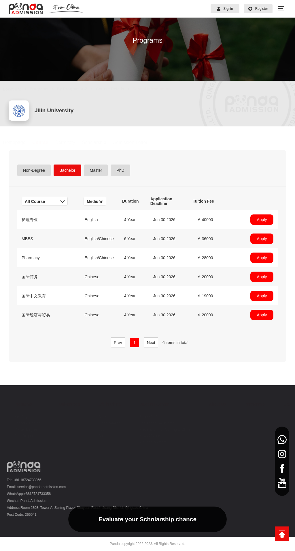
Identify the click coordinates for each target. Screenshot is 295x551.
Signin (225, 9)
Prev (118, 342)
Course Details (115, 89)
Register (258, 9)
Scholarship (100, 142)
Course (46, 142)
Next (151, 342)
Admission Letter (136, 142)
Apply (262, 219)
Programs (44, 89)
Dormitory (71, 142)
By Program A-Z (77, 89)
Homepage (19, 142)
